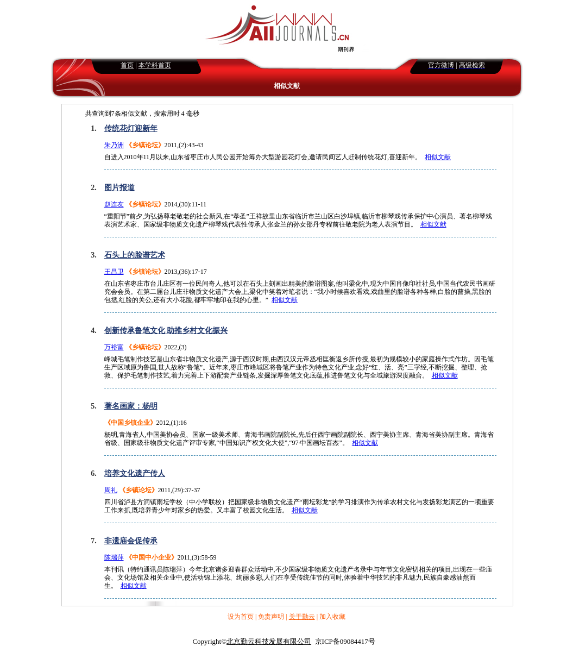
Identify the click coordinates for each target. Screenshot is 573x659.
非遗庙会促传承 (131, 541)
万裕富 (114, 347)
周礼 (110, 490)
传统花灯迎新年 (131, 128)
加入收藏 (332, 616)
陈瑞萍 (114, 557)
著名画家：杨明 (131, 406)
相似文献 (438, 157)
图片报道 (119, 188)
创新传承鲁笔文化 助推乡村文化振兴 (166, 331)
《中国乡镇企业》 (130, 422)
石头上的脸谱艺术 (134, 255)
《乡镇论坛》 (145, 145)
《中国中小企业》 (151, 557)
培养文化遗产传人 (134, 473)
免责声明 (271, 616)
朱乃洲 (114, 145)
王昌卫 (114, 271)
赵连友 (114, 204)
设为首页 (241, 616)
